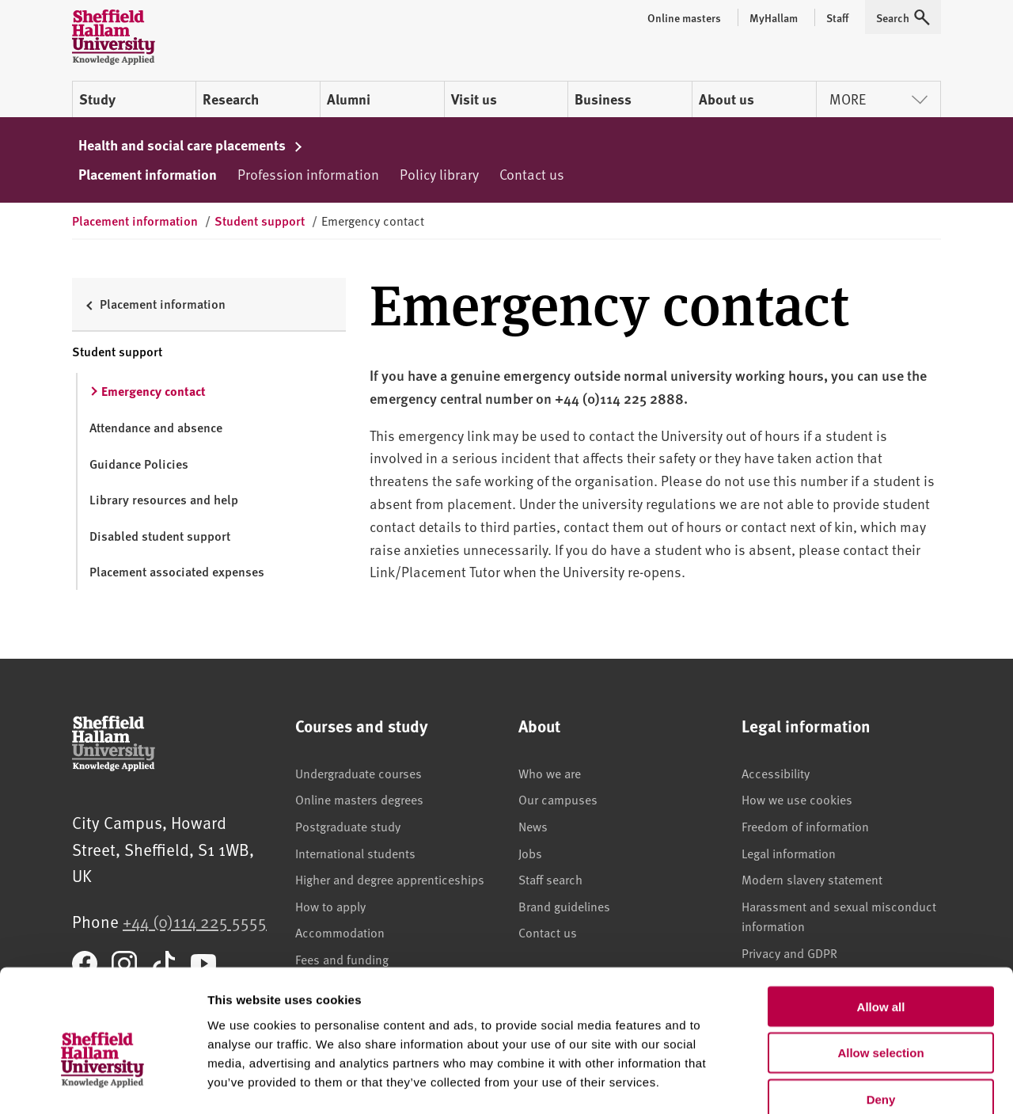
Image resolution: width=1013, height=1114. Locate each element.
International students (355, 852)
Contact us (531, 174)
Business (603, 99)
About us (726, 99)
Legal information (789, 852)
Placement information (147, 174)
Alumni (348, 99)
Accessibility (776, 772)
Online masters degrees (359, 799)
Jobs (530, 852)
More (878, 98)
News (533, 826)
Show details (830, 1082)
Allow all (881, 919)
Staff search (550, 879)
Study (97, 99)
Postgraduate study (347, 826)
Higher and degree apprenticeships (389, 879)
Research (231, 99)
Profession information (308, 174)
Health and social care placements (190, 145)
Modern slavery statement (812, 879)
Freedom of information (805, 826)
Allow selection (880, 966)
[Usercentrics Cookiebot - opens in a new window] (102, 1083)
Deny (881, 1013)
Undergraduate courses (358, 772)
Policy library (439, 174)
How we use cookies (797, 799)
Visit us (474, 99)
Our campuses (558, 799)
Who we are (549, 772)
